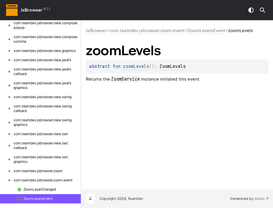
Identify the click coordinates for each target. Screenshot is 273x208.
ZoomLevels (173, 66)
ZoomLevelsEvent (206, 30)
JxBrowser (31, 10)
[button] (262, 10)
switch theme (251, 10)
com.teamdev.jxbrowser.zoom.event (147, 30)
